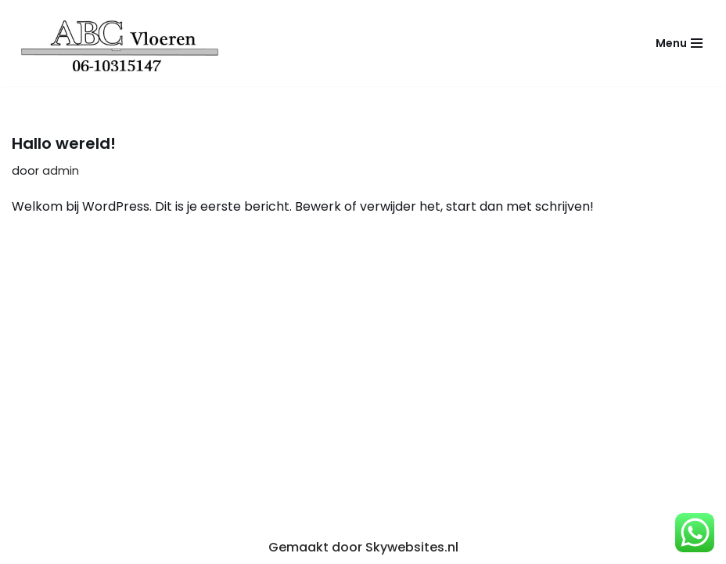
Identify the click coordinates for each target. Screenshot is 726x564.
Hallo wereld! (64, 143)
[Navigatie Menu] (679, 43)
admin (60, 171)
